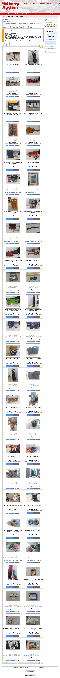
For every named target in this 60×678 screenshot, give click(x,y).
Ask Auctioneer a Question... (50, 52)
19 (24, 46)
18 (22, 46)
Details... (9, 72)
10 (36, 46)
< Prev (5, 46)
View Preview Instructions (50, 39)
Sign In (47, 13)
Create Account (53, 13)
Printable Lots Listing (51, 48)
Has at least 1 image (49, 34)
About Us (28, 3)
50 (40, 46)
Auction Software (32, 676)
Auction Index (41, 3)
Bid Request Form (50, 3)
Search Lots (11, 13)
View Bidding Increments (50, 41)
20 (38, 46)
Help (23, 13)
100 (42, 46)
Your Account (18, 13)
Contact (57, 3)
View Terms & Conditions (50, 46)
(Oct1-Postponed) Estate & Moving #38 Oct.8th (14, 15)
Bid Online (34, 3)
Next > (31, 46)
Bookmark (16, 72)
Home (23, 3)
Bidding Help (32, 667)
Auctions (5, 13)
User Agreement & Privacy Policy (40, 667)
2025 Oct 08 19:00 (6, 44)
